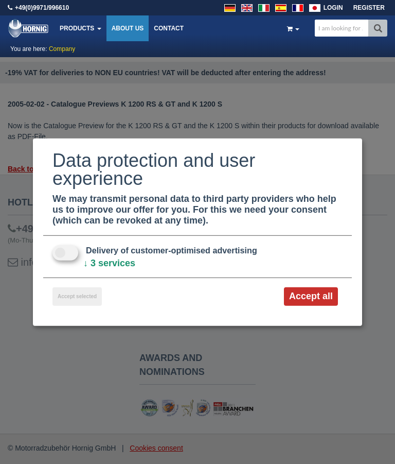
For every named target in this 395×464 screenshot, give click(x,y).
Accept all (311, 296)
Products (80, 28)
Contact (169, 28)
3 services (109, 263)
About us (128, 28)
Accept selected (77, 296)
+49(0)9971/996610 (42, 7)
